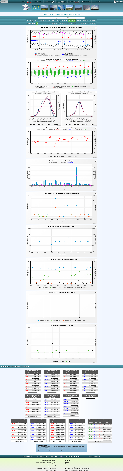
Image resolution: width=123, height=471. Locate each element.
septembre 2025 (93, 385)
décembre (93, 21)
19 (73, 23)
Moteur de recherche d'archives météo (46, 468)
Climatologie (49, 2)
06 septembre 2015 (22, 423)
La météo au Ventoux (51, 470)
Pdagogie (61, 1)
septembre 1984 (35, 383)
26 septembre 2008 (79, 436)
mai (53, 21)
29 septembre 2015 (79, 430)
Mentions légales (51, 464)
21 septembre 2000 (22, 427)
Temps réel (26, 2)
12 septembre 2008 (22, 436)
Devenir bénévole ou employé (48, 460)
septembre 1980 (54, 376)
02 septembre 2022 (60, 423)
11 (58, 23)
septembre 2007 (73, 388)
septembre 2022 (35, 379)
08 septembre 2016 (60, 434)
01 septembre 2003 (60, 430)
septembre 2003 (54, 383)
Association (85, 2)
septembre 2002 (73, 385)
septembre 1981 (54, 388)
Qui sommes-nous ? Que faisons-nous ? (46, 462)
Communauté (74, 2)
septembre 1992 (54, 379)
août (65, 21)
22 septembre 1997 (40, 432)
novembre (85, 21)
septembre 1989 (73, 376)
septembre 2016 (74, 413)
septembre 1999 (74, 403)
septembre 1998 (73, 381)
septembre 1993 (54, 385)
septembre (71, 21)
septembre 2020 (35, 378)
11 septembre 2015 (60, 427)
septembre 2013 (35, 381)
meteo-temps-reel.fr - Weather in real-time (45, 467)
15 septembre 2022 (22, 430)
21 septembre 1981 (107, 426)
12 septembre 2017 (22, 439)
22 (79, 23)
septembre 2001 (35, 376)
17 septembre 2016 (107, 438)
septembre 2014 (74, 398)
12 (60, 23)
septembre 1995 (54, 404)
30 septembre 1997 (40, 425)
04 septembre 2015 (60, 432)
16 (67, 23)
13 (62, 23)
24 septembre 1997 (40, 423)
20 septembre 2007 (79, 437)
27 (88, 23)
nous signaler (45, 450)
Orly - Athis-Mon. (36, 5)
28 (90, 23)
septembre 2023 (93, 376)
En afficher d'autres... (32, 392)
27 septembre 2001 (79, 439)
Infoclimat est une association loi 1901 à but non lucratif (77, 470)
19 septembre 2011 (60, 436)
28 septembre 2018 (40, 437)
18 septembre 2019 (22, 434)
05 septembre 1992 (107, 424)
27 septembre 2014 (79, 434)
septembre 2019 (93, 390)
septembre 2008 (73, 386)
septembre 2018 (93, 386)
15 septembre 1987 (22, 425)
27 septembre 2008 (79, 425)
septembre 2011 (35, 386)
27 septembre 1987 (22, 432)
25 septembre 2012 (107, 427)
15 (66, 23)
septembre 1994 (35, 374)
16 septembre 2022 (22, 429)
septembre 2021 (73, 383)
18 (71, 23)
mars (44, 21)
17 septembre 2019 (107, 436)
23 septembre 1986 (107, 431)
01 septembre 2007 (60, 425)
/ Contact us (49, 459)
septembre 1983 (54, 386)
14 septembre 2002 (79, 423)
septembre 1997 (54, 374)
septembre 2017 (35, 385)
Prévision (37, 2)
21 (77, 23)
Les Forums (67, 460)
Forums (97, 2)
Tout (37, 23)
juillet (61, 21)
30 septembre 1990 (40, 436)
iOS (65, 464)
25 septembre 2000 (40, 430)
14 (64, 23)
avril (49, 21)
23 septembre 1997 (40, 439)
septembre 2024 (35, 388)
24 (83, 23)
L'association (68, 459)
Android (67, 462)
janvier (34, 21)
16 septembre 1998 (40, 429)
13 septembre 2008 (60, 429)
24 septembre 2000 (79, 427)
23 (81, 23)
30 (94, 23)
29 (92, 23)
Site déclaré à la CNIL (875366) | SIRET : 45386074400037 (77, 468)
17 (69, 23)
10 (56, 23)
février (40, 21)
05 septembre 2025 (60, 437)
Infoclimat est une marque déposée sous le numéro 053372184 (78, 467)
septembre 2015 (93, 379)
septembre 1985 (54, 381)
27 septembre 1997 (40, 427)
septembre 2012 (93, 388)
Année (29, 21)
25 (85, 23)
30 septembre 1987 (79, 432)
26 (87, 23)
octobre (78, 21)
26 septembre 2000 (40, 434)
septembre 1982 (35, 390)
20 (75, 23)
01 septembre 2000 (22, 437)
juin (57, 21)
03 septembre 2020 (60, 439)
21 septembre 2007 (79, 429)
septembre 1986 (54, 390)
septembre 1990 (54, 378)
